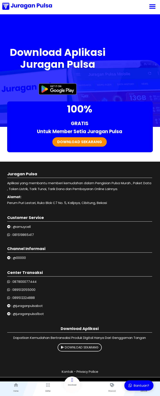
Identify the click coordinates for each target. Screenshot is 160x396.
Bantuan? (138, 385)
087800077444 (24, 281)
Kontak (67, 371)
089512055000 (23, 289)
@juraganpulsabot (28, 305)
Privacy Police (87, 371)
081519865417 (23, 234)
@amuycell (22, 226)
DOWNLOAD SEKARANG (79, 347)
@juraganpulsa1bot (28, 313)
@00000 (19, 257)
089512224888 (23, 297)
